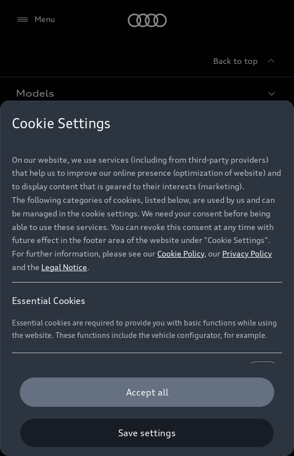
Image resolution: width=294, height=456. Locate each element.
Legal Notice (64, 267)
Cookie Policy (180, 253)
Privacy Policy (247, 253)
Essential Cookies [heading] (48, 300)
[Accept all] (147, 392)
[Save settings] (147, 433)
